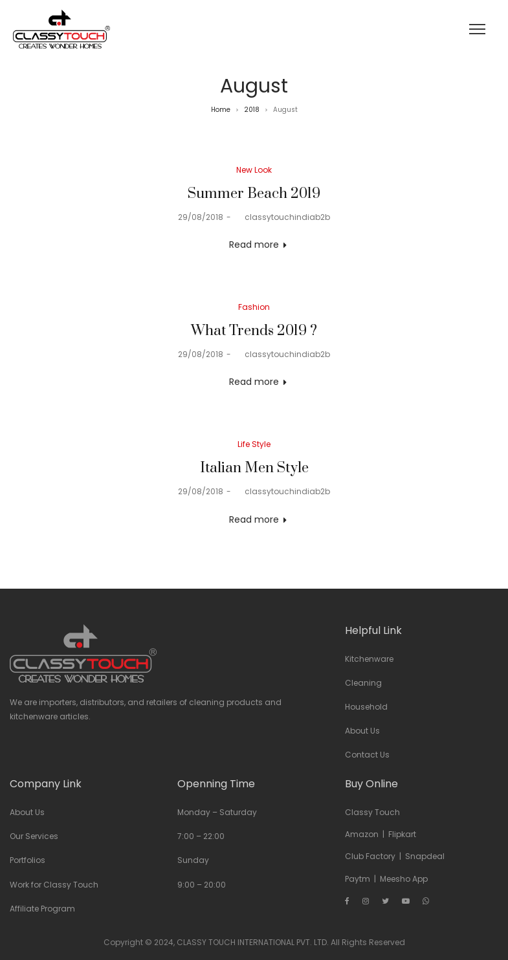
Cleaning (363, 682)
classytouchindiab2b (282, 217)
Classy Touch (372, 812)
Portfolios (27, 860)
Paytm (357, 878)
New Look (254, 169)
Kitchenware (369, 658)
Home (220, 110)
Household (366, 706)
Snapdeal (425, 856)
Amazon (362, 834)
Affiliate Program (42, 908)
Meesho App (404, 878)
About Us (362, 730)
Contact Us (367, 754)
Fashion (254, 306)
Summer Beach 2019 (254, 193)
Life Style (254, 444)
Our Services (34, 836)
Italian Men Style (254, 468)
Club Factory (370, 856)
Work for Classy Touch (54, 884)
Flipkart (402, 834)
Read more (254, 244)
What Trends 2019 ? (254, 331)
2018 (252, 110)
